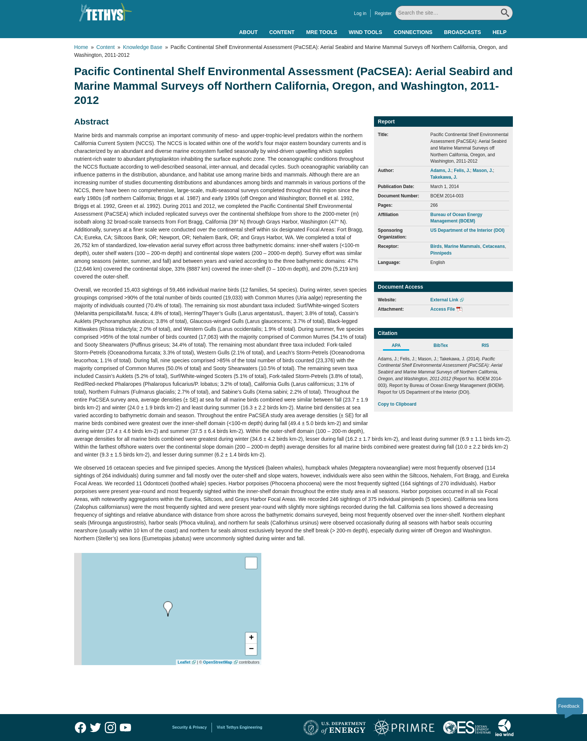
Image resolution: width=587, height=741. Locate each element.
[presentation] (168, 609)
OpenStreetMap (217, 662)
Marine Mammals (462, 246)
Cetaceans (494, 246)
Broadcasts (462, 32)
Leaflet (184, 662)
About (248, 32)
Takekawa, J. (444, 177)
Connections (413, 32)
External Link (445, 299)
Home (81, 47)
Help (500, 32)
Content (282, 32)
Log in (360, 13)
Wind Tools (365, 32)
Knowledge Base (142, 47)
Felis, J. (462, 170)
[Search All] (454, 13)
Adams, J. (441, 170)
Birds (436, 246)
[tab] (400, 346)
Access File (443, 309)
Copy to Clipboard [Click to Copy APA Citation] (397, 404)
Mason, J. (483, 170)
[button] (251, 638)
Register (383, 13)
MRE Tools (321, 32)
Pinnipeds (441, 253)
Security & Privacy (189, 727)
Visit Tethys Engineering (239, 727)
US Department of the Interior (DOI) (468, 230)
